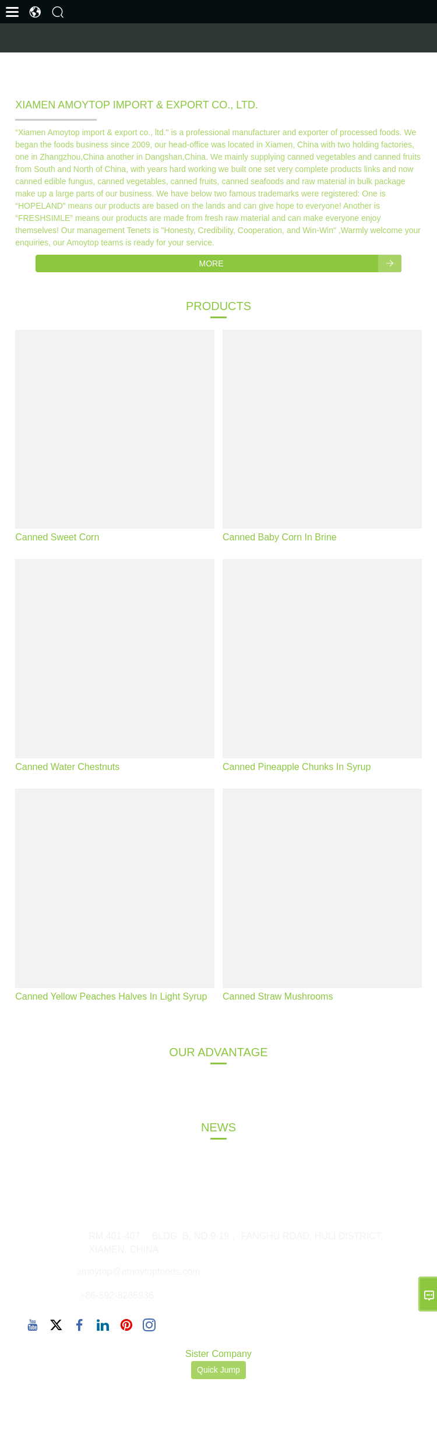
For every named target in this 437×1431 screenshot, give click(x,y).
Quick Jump (218, 1369)
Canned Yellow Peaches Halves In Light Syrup (111, 996)
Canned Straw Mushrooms (278, 996)
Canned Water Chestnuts (67, 767)
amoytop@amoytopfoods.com (138, 1272)
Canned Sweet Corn (57, 537)
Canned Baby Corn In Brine (280, 537)
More (300, 263)
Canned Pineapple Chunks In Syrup (297, 767)
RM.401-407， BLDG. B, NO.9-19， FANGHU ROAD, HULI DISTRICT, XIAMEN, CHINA (236, 1242)
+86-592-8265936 (117, 1295)
